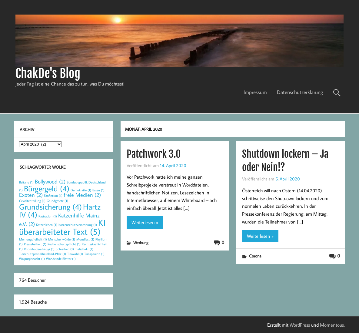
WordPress (300, 325)
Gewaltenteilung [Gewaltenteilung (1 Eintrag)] (32, 201)
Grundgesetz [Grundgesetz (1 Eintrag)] (57, 201)
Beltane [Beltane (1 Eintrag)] (26, 182)
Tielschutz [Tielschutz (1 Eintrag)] (84, 249)
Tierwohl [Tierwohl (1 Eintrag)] (75, 254)
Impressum (255, 92)
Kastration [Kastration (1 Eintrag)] (47, 216)
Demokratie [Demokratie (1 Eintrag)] (81, 190)
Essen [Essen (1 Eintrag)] (98, 190)
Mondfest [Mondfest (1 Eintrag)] (85, 239)
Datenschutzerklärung (300, 92)
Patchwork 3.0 (154, 154)
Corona (255, 256)
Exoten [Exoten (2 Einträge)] (31, 194)
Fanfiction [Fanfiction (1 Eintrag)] (53, 195)
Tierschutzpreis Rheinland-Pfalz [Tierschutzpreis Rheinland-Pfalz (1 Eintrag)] (42, 254)
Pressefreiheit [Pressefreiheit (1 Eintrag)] (35, 244)
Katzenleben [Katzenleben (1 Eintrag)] (46, 225)
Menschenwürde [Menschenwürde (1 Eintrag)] (61, 239)
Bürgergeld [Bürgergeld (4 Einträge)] (46, 188)
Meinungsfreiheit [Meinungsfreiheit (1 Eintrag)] (33, 239)
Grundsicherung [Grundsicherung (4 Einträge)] (50, 206)
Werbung (140, 242)
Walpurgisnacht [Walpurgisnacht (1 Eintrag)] (32, 259)
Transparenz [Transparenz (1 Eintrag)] (94, 254)
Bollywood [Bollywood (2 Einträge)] (50, 181)
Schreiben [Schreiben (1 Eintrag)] (65, 249)
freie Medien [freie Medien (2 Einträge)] (82, 194)
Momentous (332, 325)
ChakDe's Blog (47, 73)
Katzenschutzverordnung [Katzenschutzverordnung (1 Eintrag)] (77, 225)
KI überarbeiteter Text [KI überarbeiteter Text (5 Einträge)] (62, 227)
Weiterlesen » (144, 222)
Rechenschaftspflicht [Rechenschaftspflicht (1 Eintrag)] (64, 244)
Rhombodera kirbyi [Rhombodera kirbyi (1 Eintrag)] (39, 249)
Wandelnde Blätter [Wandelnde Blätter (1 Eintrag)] (61, 259)
